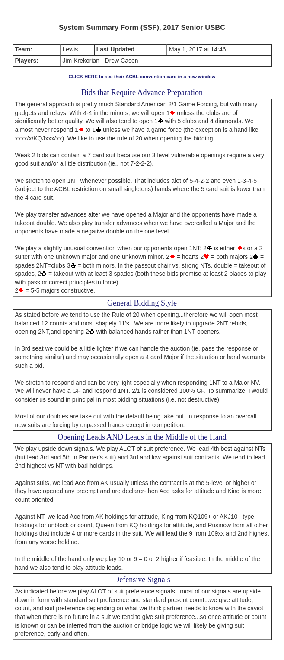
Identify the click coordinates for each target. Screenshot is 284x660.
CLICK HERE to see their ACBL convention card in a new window (142, 76)
